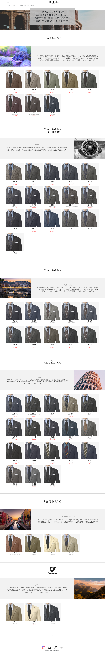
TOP (52, 636)
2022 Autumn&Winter (12, 5)
